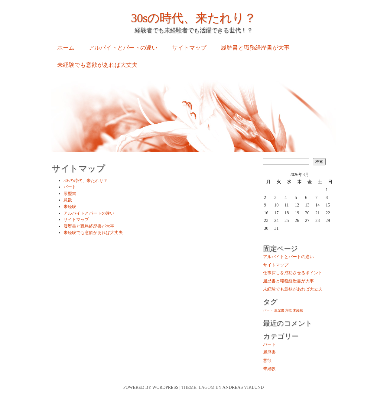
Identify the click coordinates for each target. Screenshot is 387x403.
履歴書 (69, 193)
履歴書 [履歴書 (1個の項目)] (279, 310)
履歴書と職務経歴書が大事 (255, 47)
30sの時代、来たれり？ (193, 18)
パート (69, 186)
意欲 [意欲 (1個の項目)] (288, 310)
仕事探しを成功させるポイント (292, 272)
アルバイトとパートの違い (123, 47)
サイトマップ (189, 47)
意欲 (67, 199)
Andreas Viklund (243, 387)
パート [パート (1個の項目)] (268, 310)
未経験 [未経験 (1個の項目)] (298, 310)
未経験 (69, 206)
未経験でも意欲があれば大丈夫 (97, 65)
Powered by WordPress (150, 387)
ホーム (65, 47)
